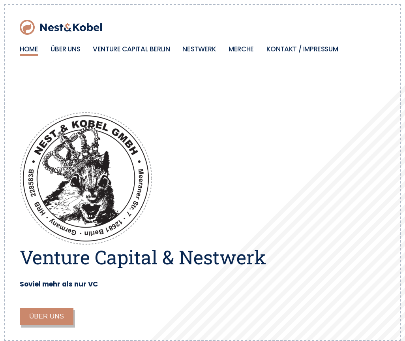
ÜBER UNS (65, 49)
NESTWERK (199, 49)
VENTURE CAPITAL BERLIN (131, 49)
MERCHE (241, 49)
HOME (29, 49)
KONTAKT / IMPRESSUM (302, 49)
